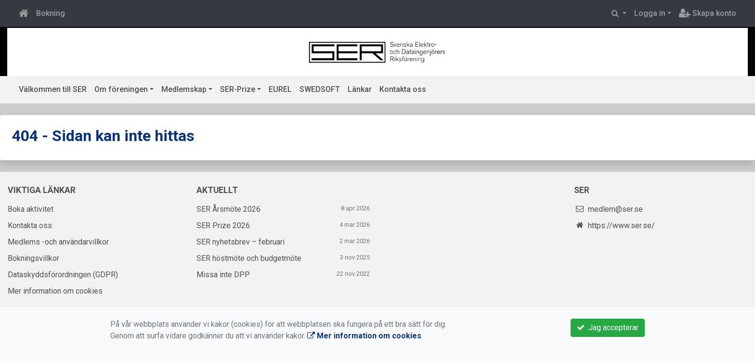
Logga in (649, 13)
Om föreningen (121, 89)
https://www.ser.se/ (621, 225)
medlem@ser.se (615, 209)
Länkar (360, 89)
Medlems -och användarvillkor (58, 241)
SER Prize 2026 (223, 225)
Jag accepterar (607, 327)
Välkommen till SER (53, 89)
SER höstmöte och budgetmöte (248, 258)
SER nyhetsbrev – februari (240, 241)
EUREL (280, 89)
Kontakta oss (402, 89)
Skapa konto (707, 13)
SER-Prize (237, 89)
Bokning (50, 13)
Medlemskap (184, 89)
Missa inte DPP (223, 274)
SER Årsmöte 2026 (228, 209)
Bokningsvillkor (33, 258)
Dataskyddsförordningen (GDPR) (63, 274)
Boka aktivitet (30, 209)
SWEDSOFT (319, 89)
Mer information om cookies (55, 291)
